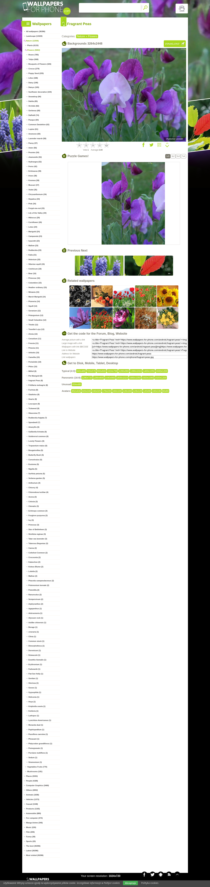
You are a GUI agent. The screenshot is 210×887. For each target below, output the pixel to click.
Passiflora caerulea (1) (38, 734)
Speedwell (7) (34, 422)
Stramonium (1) (35, 762)
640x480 (81, 371)
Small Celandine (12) (37, 320)
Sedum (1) (33, 758)
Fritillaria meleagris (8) (38, 385)
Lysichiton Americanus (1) (40, 720)
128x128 (137, 391)
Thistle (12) (33, 325)
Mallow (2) (33, 576)
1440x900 (110, 377)
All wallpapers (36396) (35, 31)
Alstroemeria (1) (35, 613)
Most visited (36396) (35, 855)
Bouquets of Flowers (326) (40, 64)
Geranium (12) (35, 311)
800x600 (101, 371)
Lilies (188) (33, 78)
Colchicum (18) (35, 269)
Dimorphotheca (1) (37, 646)
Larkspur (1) (34, 716)
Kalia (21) (33, 255)
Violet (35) (33, 190)
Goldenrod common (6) (39, 436)
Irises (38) (33, 176)
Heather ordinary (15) (38, 287)
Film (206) (30, 832)
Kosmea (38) (34, 180)
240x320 (96, 391)
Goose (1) (33, 688)
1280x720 (87, 377)
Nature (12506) (32, 41)
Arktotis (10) (34, 353)
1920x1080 (147, 377)
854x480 (76, 384)
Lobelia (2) (33, 571)
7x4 (183, 156)
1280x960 (124, 371)
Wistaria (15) (34, 292)
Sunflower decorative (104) (40, 92)
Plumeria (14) (34, 301)
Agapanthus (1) (35, 609)
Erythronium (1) (35, 664)
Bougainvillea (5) (36, 450)
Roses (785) (34, 55)
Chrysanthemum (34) (38, 194)
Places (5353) (32, 776)
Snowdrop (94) (35, 97)
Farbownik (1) (34, 669)
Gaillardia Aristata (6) (38, 432)
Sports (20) (31, 841)
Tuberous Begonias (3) (38, 543)
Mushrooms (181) (34, 771)
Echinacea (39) (35, 171)
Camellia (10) (34, 357)
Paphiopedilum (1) (36, 730)
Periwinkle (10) (35, 362)
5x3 (178, 156)
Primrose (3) (34, 525)
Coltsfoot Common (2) (38, 553)
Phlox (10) (33, 367)
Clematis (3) (34, 506)
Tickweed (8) (34, 408)
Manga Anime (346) (34, 823)
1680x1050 (135, 377)
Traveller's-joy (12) (36, 329)
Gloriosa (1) (34, 683)
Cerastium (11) (35, 339)
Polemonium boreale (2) (39, 585)
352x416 (76, 391)
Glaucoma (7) (34, 413)
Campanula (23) (35, 236)
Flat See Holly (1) (36, 674)
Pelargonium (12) (36, 315)
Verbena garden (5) (37, 478)
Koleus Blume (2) (36, 567)
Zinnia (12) (33, 334)
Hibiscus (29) (34, 218)
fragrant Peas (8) (36, 380)
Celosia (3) (33, 502)
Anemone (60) (35, 134)
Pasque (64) (34, 120)
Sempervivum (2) (36, 599)
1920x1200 (160, 377)
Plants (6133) (33, 45)
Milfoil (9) (32, 371)
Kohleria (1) (34, 711)
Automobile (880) (33, 813)
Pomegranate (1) (36, 748)
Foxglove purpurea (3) (38, 515)
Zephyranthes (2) (36, 604)
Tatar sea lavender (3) (38, 539)
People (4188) (32, 781)
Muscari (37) (34, 185)
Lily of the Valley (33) (38, 213)
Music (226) (31, 827)
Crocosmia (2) (35, 557)
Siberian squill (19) (37, 264)
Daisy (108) (33, 83)
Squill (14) (33, 306)
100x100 (156, 391)
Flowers (92, 36)
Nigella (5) (33, 469)
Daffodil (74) (34, 115)
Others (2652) (32, 790)
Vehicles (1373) (32, 799)
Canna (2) (33, 548)
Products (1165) (33, 809)
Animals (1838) (32, 795)
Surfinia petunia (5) (37, 474)
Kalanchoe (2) (34, 562)
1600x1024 (122, 377)
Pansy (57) (33, 143)
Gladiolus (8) (34, 394)
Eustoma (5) (34, 464)
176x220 (106, 391)
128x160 (127, 391)
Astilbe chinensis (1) (37, 623)
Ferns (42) (33, 166)
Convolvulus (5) (35, 460)
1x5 (167, 156)
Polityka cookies (149, 883)
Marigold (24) (34, 232)
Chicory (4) (33, 488)
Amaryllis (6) (34, 427)
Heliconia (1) (34, 697)
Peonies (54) (34, 152)
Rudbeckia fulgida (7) (38, 418)
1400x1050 (148, 371)
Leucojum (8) (34, 404)
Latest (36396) (32, 851)
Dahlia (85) (33, 101)
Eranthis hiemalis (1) (37, 660)
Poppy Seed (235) (36, 73)
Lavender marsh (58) (37, 138)
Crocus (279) (34, 69)
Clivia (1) (32, 636)
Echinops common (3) (38, 511)
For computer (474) (34, 818)
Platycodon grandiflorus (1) (40, 744)
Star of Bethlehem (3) (38, 529)
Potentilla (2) (34, 590)
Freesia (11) (34, 343)
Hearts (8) (33, 399)
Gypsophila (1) (35, 692)
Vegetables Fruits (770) (37, 767)
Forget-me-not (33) (37, 208)
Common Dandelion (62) (39, 125)
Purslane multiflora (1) (38, 753)
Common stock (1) (36, 641)
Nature (81, 36)
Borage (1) (33, 627)
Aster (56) (33, 148)
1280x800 (98, 377)
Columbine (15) (35, 283)
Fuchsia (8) (33, 390)
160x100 (117, 391)
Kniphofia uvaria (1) (37, 706)
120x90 (147, 391)
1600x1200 (161, 371)
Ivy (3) (31, 520)
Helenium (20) (34, 259)
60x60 (165, 391)
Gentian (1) (33, 678)
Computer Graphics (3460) (37, 785)
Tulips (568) (33, 59)
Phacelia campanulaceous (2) (41, 581)
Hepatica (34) (34, 199)
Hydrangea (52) (35, 162)
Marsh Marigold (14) (37, 297)
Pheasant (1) (34, 739)
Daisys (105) (34, 87)
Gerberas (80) (34, 111)
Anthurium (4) (34, 483)
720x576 (91, 371)
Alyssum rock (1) (36, 618)
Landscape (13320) (34, 36)
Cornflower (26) (35, 222)
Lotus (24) (33, 227)
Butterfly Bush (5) (36, 455)
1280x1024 (136, 371)
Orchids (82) (34, 106)
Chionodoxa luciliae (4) (38, 492)
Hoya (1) (32, 702)
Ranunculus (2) (35, 595)
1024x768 (112, 371)
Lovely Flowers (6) (36, 441)
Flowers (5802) (33, 50)
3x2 (173, 156)
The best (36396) (33, 846)
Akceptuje (130, 883)
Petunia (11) (34, 348)
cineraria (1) (34, 632)
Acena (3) (33, 497)
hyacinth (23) (34, 241)
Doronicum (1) (35, 650)
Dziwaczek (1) (34, 655)
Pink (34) (32, 204)
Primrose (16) (34, 278)
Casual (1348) (32, 804)
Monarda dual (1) (36, 725)
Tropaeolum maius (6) (38, 446)
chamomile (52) (35, 157)
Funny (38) (30, 837)
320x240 (86, 391)
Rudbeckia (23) (35, 250)
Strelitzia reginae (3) (37, 534)
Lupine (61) (33, 129)
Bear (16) (32, 273)
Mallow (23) (33, 246)
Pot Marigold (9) (35, 376)
